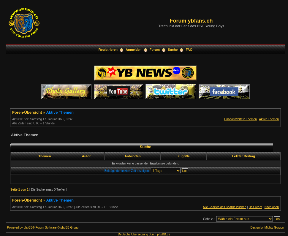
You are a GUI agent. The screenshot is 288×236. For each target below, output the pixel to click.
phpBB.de (163, 234)
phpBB (27, 227)
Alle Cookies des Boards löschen (224, 207)
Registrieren (108, 49)
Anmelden (133, 49)
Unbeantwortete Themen (240, 119)
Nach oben (272, 207)
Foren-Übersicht (27, 112)
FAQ (189, 49)
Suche (173, 49)
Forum (155, 49)
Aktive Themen (59, 112)
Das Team (255, 207)
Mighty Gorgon (274, 227)
